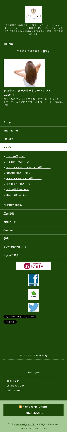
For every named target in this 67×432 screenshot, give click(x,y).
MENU (7, 146)
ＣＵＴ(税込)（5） (15, 156)
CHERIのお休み (12, 205)
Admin (44, 429)
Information (11, 130)
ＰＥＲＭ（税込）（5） (18, 162)
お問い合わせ (11, 222)
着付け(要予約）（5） (17, 189)
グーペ (35, 429)
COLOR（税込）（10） (18, 173)
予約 (6, 238)
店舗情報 (8, 213)
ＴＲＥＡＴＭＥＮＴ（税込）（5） (24, 178)
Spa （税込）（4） (17, 195)
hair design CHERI (25, 424)
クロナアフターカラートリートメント (27, 90)
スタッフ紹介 (11, 255)
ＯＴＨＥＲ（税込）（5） (19, 184)
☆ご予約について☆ (15, 247)
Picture (8, 138)
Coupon (8, 230)
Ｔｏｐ (7, 122)
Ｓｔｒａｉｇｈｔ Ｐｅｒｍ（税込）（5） (28, 167)
